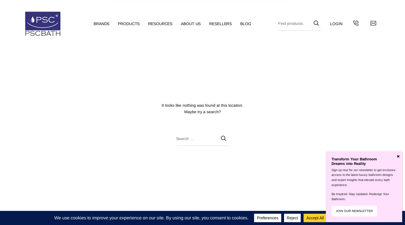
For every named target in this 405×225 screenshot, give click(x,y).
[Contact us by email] (373, 24)
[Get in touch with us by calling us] (356, 24)
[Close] (398, 156)
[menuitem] (106, 24)
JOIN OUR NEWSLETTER (354, 211)
